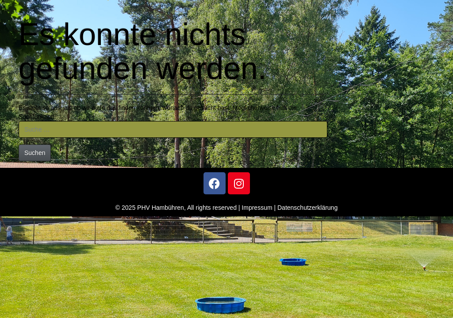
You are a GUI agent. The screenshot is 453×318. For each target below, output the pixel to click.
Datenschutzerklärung (307, 207)
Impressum (257, 207)
